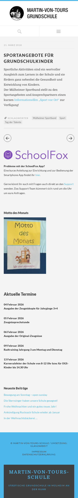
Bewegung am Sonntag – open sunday (25, 394)
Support (68, 184)
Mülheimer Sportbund (44, 118)
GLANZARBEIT (39, 446)
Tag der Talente (13, 122)
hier (37, 175)
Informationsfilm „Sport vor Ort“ (36, 100)
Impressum (39, 451)
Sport (62, 118)
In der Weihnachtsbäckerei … (20, 418)
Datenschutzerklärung (39, 454)
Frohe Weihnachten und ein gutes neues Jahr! (30, 406)
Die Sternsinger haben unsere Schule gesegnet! (31, 400)
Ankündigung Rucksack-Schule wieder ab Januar (32, 412)
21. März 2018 (13, 45)
